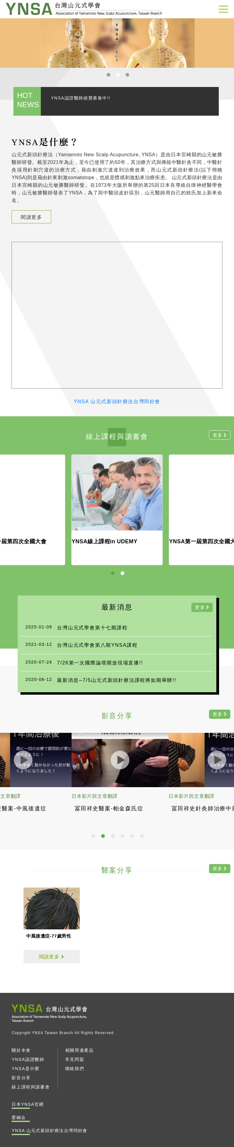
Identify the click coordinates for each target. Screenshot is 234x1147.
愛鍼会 (19, 1117)
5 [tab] (133, 837)
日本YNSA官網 (28, 1104)
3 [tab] (128, 75)
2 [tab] (118, 75)
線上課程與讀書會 (31, 1086)
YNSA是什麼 (25, 1068)
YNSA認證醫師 (28, 1059)
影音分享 (21, 1077)
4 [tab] (123, 837)
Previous (6, 43)
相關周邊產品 (79, 1050)
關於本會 (21, 1050)
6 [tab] (143, 837)
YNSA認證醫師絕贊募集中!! (81, 98)
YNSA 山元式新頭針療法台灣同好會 (84, 8)
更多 (200, 607)
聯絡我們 (74, 1068)
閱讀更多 (31, 217)
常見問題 (74, 1059)
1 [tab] (109, 75)
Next (228, 43)
